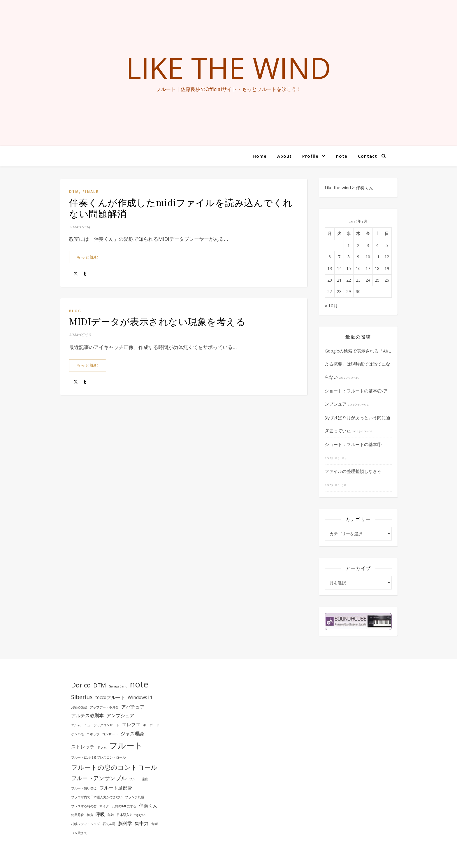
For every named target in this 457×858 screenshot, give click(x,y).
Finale (90, 191)
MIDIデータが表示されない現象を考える (157, 321)
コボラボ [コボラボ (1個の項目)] (93, 734)
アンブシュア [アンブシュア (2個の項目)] (120, 715)
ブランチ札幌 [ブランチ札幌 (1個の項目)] (134, 797)
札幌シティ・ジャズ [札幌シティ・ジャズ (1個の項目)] (85, 824)
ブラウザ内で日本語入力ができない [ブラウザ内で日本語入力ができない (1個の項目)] (96, 797)
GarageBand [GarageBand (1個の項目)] (118, 686)
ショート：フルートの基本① (353, 444)
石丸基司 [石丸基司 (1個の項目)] (109, 824)
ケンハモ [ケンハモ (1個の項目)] (77, 734)
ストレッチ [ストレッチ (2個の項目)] (82, 746)
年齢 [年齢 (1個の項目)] (111, 815)
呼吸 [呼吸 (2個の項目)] (100, 814)
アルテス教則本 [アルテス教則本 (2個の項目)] (87, 715)
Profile (310, 156)
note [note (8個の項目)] (139, 684)
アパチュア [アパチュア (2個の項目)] (133, 706)
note (341, 156)
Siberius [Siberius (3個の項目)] (82, 697)
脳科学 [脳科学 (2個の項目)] (125, 823)
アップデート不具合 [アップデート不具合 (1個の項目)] (104, 707)
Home (260, 156)
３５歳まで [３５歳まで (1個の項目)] (79, 833)
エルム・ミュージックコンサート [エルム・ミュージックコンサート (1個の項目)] (95, 725)
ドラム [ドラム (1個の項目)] (102, 747)
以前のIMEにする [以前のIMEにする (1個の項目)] (124, 806)
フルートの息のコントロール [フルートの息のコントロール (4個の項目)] (114, 767)
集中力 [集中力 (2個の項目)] (142, 823)
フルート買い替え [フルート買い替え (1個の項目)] (84, 788)
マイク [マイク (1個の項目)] (104, 806)
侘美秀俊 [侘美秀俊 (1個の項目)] (77, 815)
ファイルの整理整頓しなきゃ (353, 471)
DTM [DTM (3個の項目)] (99, 685)
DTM (74, 191)
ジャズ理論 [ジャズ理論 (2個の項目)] (132, 733)
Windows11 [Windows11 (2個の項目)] (140, 697)
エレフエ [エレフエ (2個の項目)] (131, 724)
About (284, 156)
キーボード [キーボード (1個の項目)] (151, 725)
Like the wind (228, 67)
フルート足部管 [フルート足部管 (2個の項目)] (115, 788)
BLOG (75, 310)
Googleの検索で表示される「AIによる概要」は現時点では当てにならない (358, 364)
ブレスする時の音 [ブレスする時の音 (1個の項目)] (84, 806)
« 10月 (331, 305)
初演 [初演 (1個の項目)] (90, 815)
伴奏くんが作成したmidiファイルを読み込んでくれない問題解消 (181, 208)
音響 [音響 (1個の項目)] (154, 824)
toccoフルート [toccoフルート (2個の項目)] (110, 697)
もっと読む (88, 257)
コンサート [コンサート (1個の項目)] (110, 734)
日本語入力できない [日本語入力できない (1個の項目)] (131, 815)
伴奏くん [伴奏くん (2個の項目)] (148, 805)
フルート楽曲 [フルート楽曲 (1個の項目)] (138, 779)
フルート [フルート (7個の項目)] (126, 745)
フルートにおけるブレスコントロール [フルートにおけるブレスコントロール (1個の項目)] (98, 757)
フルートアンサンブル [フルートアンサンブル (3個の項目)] (98, 778)
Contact (367, 156)
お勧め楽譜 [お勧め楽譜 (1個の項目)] (79, 707)
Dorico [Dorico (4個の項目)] (81, 684)
